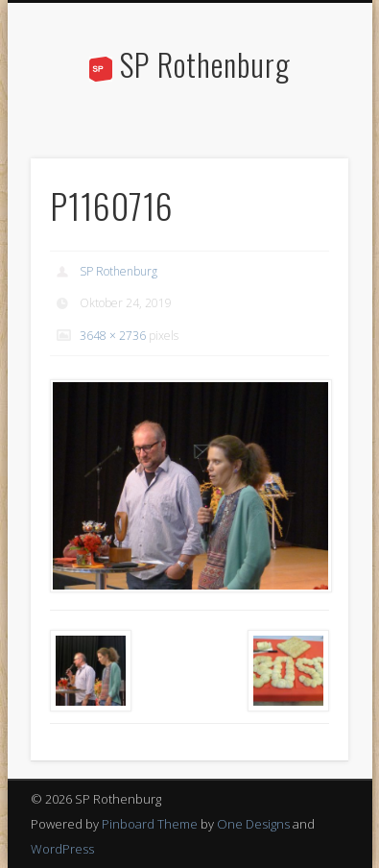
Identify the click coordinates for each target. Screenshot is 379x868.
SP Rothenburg (205, 63)
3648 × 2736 (113, 335)
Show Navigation (301, 172)
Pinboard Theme (150, 823)
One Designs (253, 823)
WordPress (62, 848)
